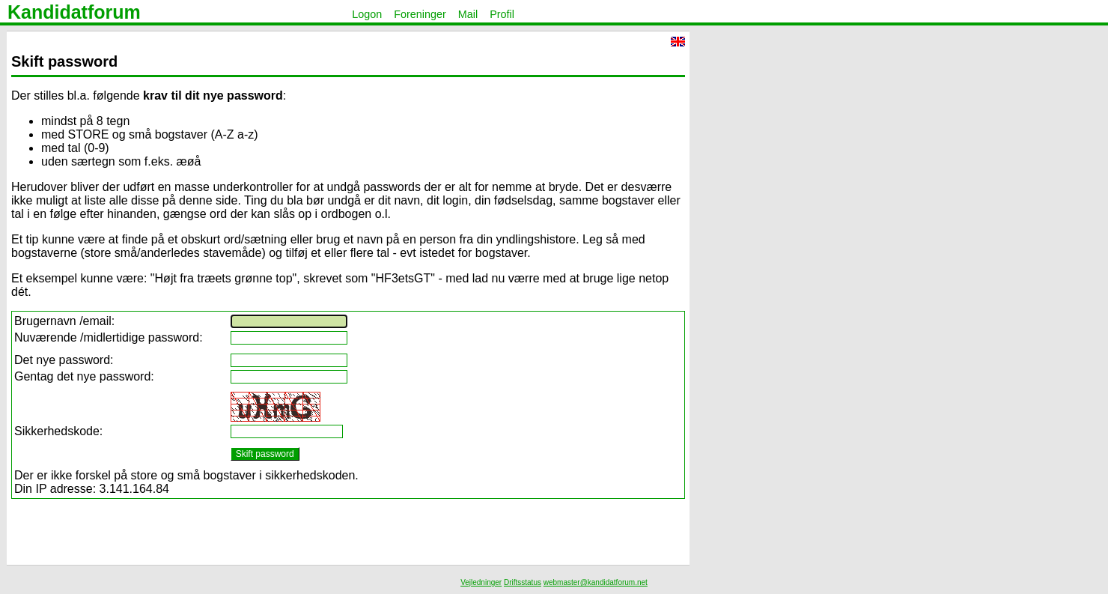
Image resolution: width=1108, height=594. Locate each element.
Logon (367, 14)
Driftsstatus (522, 582)
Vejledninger (481, 582)
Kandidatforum (74, 11)
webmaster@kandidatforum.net (596, 582)
